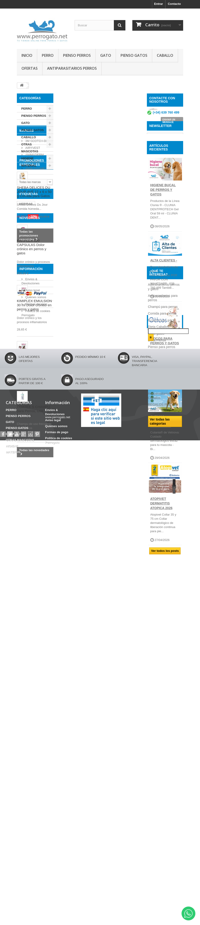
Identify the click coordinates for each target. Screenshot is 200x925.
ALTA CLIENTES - (163, 295)
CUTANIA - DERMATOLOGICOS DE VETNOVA (165, 456)
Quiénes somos (35, 675)
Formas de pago (35, 682)
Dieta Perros (157, 672)
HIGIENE (27, 158)
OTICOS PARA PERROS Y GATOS (164, 376)
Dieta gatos (156, 665)
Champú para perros (163, 639)
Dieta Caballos (158, 659)
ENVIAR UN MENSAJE (169, 122)
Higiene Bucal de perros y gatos (163, 224)
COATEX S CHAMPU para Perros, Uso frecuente (33, 590)
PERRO (48, 55)
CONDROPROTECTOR (35, 357)
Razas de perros (160, 686)
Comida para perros (162, 645)
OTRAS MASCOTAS (29, 148)
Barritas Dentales (31, 381)
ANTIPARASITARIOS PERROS (72, 68)
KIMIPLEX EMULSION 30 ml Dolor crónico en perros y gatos (34, 484)
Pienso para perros (161, 679)
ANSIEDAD (27, 371)
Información (30, 648)
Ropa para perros (160, 692)
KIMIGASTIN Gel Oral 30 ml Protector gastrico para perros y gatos (34, 542)
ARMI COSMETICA (38, 217)
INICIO (26, 55)
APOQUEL (32, 210)
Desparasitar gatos (161, 652)
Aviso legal (32, 668)
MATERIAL (28, 165)
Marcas (26, 181)
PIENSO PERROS (77, 55)
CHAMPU (36, 364)
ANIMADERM (34, 203)
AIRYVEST (32, 196)
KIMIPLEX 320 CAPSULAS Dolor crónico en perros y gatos (31, 426)
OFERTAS (29, 68)
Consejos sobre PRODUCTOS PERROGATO (159, 703)
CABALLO (165, 55)
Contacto (174, 4)
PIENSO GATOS (134, 55)
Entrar (158, 4)
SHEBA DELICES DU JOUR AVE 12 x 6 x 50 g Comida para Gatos (34, 277)
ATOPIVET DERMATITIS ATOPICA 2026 (161, 538)
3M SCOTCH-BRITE (38, 190)
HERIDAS (26, 350)
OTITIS (45, 374)
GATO (105, 55)
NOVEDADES (29, 397)
